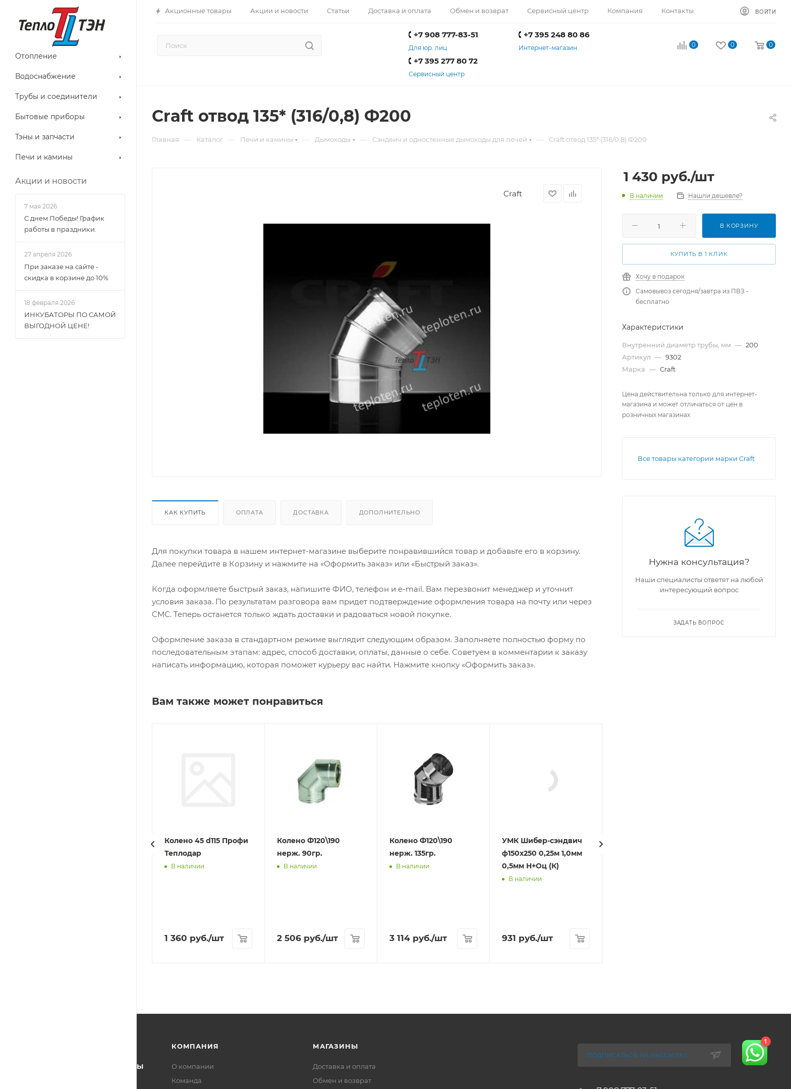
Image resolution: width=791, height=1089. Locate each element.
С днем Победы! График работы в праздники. (64, 223)
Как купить (185, 512)
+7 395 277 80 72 (443, 61)
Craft (512, 193)
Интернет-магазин (548, 47)
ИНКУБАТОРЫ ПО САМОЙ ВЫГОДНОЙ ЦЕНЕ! (70, 320)
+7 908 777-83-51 (443, 34)
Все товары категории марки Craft (696, 458)
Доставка (310, 512)
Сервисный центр (437, 74)
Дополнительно (389, 512)
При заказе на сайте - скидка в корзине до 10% (66, 272)
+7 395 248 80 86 (554, 34)
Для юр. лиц (428, 47)
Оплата (249, 512)
